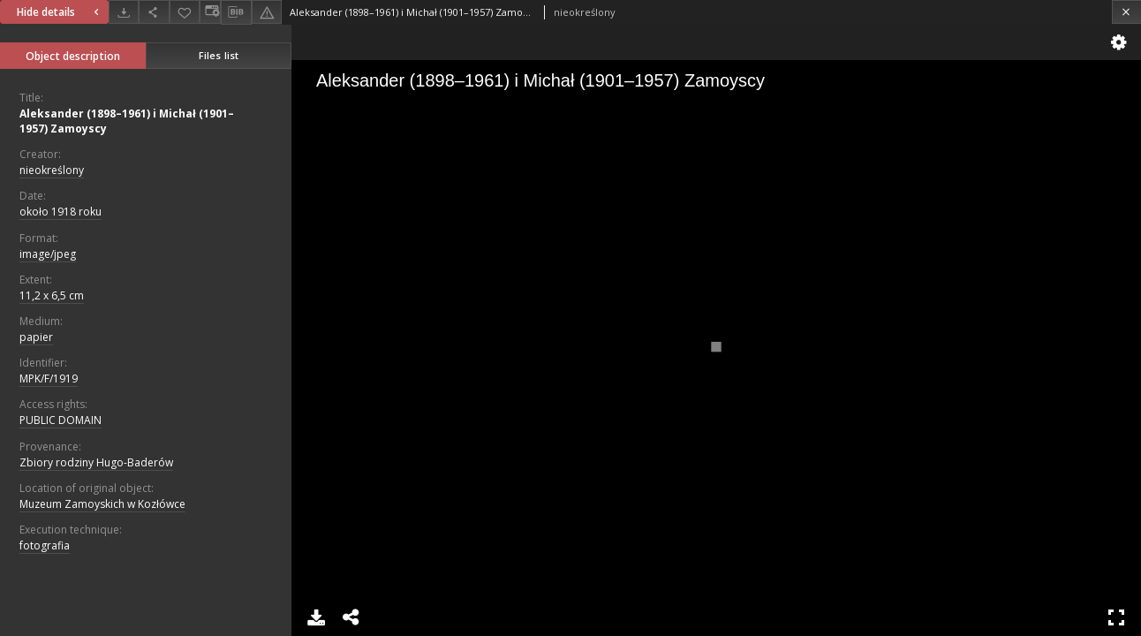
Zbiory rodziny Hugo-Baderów (96, 462)
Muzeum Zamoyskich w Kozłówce (102, 503)
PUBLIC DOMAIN (60, 420)
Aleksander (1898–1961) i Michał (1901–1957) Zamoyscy (126, 121)
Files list (218, 55)
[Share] (154, 12)
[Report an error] (267, 12)
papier (36, 336)
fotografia (44, 545)
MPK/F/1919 (48, 378)
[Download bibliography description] (236, 12)
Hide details (60, 11)
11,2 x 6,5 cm (51, 295)
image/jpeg (47, 253)
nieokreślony (51, 170)
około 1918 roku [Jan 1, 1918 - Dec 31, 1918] (60, 211)
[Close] (1126, 12)
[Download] (124, 12)
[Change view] (210, 12)
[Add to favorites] (185, 12)
